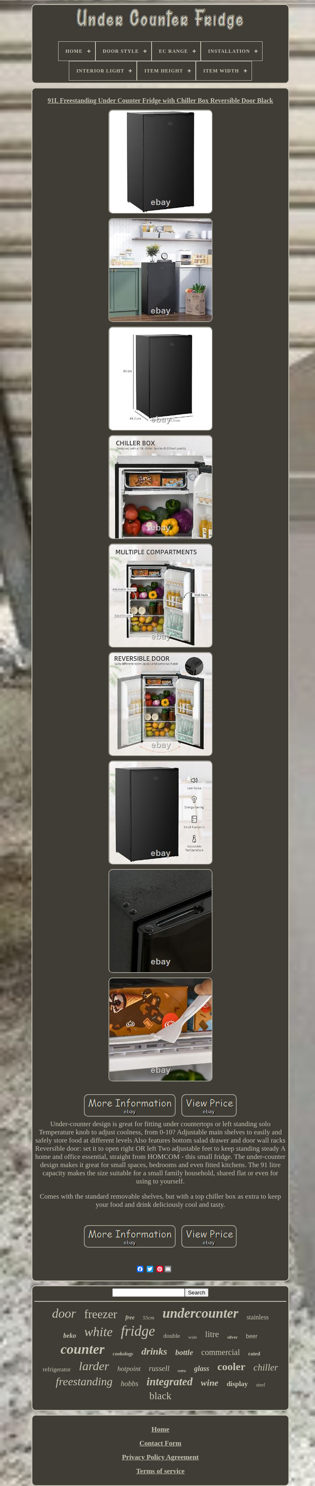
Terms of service (160, 1471)
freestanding (84, 1381)
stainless (258, 1317)
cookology (123, 1354)
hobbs (129, 1384)
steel (260, 1385)
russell (159, 1368)
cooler (231, 1367)
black (160, 1395)
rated (254, 1353)
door (64, 1313)
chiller (266, 1367)
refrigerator (56, 1369)
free (130, 1317)
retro (182, 1371)
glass (201, 1368)
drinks (154, 1351)
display (237, 1384)
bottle (184, 1352)
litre (212, 1334)
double (171, 1335)
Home (160, 1429)
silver (232, 1337)
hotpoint (129, 1369)
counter (83, 1349)
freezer (100, 1314)
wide (192, 1337)
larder (94, 1366)
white (98, 1331)
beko (69, 1335)
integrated (170, 1381)
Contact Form (160, 1443)
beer (251, 1336)
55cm (148, 1317)
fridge (138, 1331)
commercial (220, 1352)
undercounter (200, 1313)
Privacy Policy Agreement (160, 1457)
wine (209, 1383)
